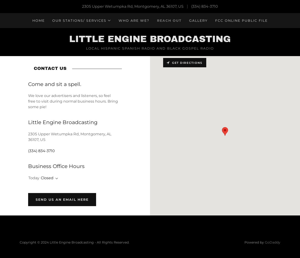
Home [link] (38, 20)
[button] (81, 20)
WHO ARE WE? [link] (134, 20)
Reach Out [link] (169, 20)
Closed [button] (47, 178)
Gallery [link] (198, 20)
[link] (150, 41)
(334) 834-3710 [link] (204, 6)
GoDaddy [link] (272, 242)
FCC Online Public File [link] (241, 20)
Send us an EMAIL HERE (62, 199)
